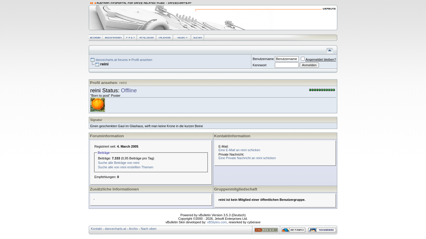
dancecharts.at (115, 228)
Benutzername (263, 59)
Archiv (133, 228)
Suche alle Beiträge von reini (118, 162)
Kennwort (259, 65)
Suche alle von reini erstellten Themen (125, 167)
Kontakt (96, 228)
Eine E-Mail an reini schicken (239, 150)
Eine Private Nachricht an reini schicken (247, 158)
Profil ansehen (141, 60)
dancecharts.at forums (112, 60)
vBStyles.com (217, 222)
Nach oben (148, 228)
